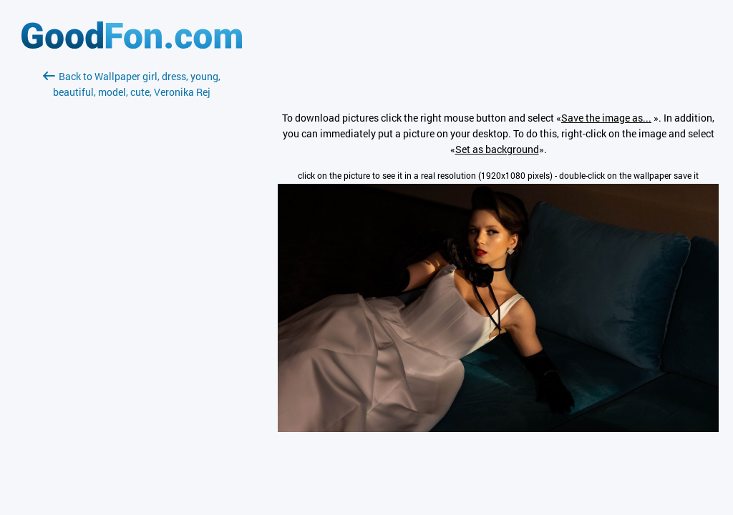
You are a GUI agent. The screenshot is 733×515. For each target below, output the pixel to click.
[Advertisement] (132, 270)
